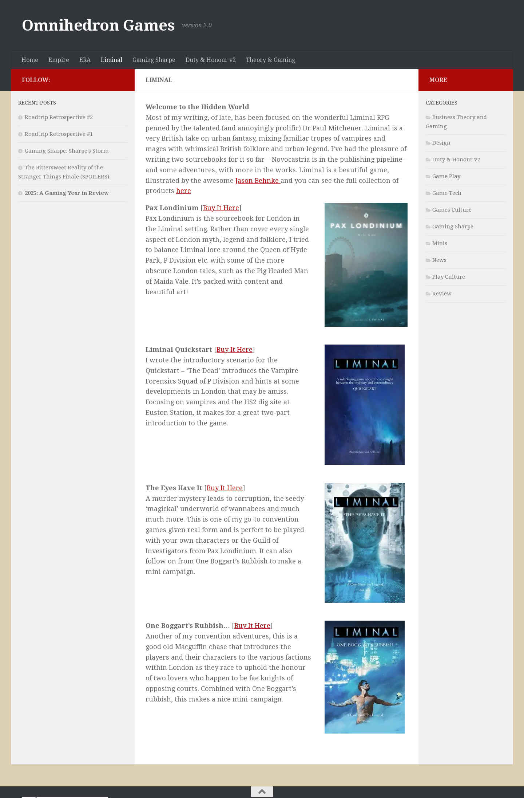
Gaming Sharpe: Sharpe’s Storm (67, 151)
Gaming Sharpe (153, 59)
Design (441, 142)
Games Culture (452, 210)
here (183, 190)
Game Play (446, 176)
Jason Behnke (258, 180)
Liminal (111, 59)
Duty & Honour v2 (211, 59)
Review (442, 293)
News (439, 260)
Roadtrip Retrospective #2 (59, 117)
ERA (85, 59)
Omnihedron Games (98, 25)
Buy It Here (221, 208)
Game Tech (446, 193)
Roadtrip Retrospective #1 (59, 134)
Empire (58, 59)
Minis (439, 243)
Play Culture (448, 277)
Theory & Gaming (270, 59)
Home (29, 59)
